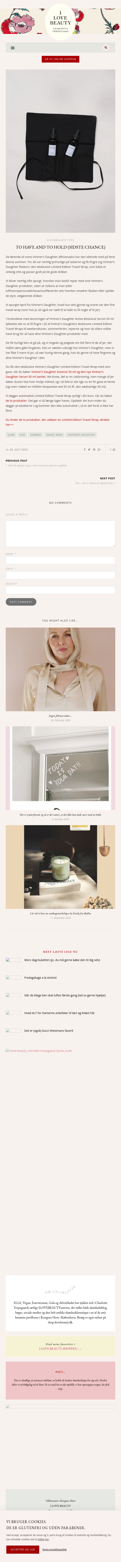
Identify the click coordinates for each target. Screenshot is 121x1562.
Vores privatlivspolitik (54, 1549)
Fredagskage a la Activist (40, 978)
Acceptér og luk (23, 1549)
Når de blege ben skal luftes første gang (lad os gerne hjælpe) (65, 995)
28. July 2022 (19, 449)
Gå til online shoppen (60, 59)
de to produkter (16, 401)
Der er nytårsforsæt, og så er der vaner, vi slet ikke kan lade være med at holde (60, 814)
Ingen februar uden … (60, 716)
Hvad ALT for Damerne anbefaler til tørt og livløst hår (59, 1013)
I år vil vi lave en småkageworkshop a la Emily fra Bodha (60, 913)
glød (11, 434)
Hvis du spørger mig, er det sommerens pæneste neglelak (36, 465)
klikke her (43, 1539)
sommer (35, 434)
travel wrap (54, 434)
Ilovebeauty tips (60, 240)
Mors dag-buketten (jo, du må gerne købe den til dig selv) (62, 960)
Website (11, 584)
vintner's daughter (81, 434)
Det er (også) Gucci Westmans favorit (48, 1031)
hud (22, 434)
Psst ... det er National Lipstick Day (95, 483)
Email (11, 568)
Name (11, 554)
